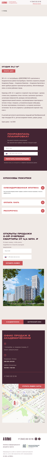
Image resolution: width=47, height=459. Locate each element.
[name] (21, 148)
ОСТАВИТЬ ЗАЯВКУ (13, 263)
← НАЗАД (4, 11)
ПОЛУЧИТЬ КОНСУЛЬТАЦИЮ (17, 159)
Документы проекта (8, 447)
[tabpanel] (23, 379)
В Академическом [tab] (12, 322)
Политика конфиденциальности (11, 445)
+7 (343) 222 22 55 (35, 2)
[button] (37, 3)
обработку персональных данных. (29, 162)
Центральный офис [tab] (34, 322)
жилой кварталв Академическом (13, 2)
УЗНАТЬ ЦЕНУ (9, 71)
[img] (23, 403)
